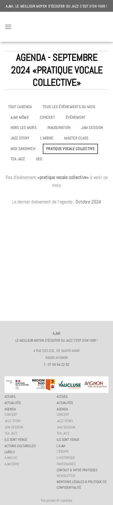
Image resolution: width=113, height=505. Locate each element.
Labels (10, 452)
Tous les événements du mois (68, 106)
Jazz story (20, 138)
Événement (75, 117)
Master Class (76, 138)
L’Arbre (46, 138)
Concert (47, 117)
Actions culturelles (20, 446)
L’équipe (63, 451)
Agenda (10, 409)
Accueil (10, 396)
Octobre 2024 (88, 202)
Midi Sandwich (23, 148)
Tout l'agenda (20, 106)
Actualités (13, 403)
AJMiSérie (12, 464)
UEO (39, 159)
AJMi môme (20, 117)
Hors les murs (23, 127)
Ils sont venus (16, 440)
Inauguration (58, 127)
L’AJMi (61, 446)
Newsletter (66, 476)
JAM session (92, 127)
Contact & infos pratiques (77, 470)
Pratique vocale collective (70, 148)
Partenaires (66, 464)
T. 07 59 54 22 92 (56, 364)
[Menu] (8, 26)
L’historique (66, 458)
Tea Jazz (18, 159)
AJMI (56, 27)
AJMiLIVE (11, 458)
